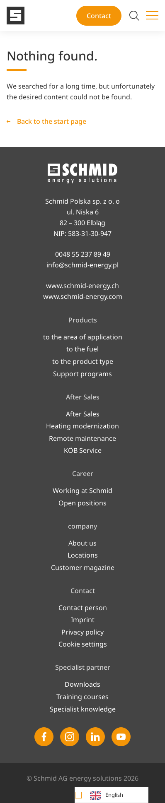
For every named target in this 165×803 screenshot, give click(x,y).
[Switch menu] (152, 15)
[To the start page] (15, 15)
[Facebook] (43, 736)
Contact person (82, 607)
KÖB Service (83, 450)
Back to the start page (51, 121)
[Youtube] (121, 736)
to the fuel (82, 348)
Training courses (82, 696)
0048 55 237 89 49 (82, 254)
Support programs (82, 373)
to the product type (82, 361)
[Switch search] (134, 15)
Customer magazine (82, 567)
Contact (99, 15)
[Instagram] (69, 736)
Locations (83, 555)
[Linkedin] (95, 736)
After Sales (82, 413)
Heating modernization (82, 425)
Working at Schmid (82, 490)
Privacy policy (82, 632)
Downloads (82, 684)
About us (82, 543)
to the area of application (82, 336)
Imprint (83, 619)
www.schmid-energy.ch (82, 285)
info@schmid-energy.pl (82, 264)
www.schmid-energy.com (82, 296)
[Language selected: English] (111, 795)
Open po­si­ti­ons (82, 502)
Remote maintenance (82, 438)
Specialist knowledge (83, 709)
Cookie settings (82, 644)
